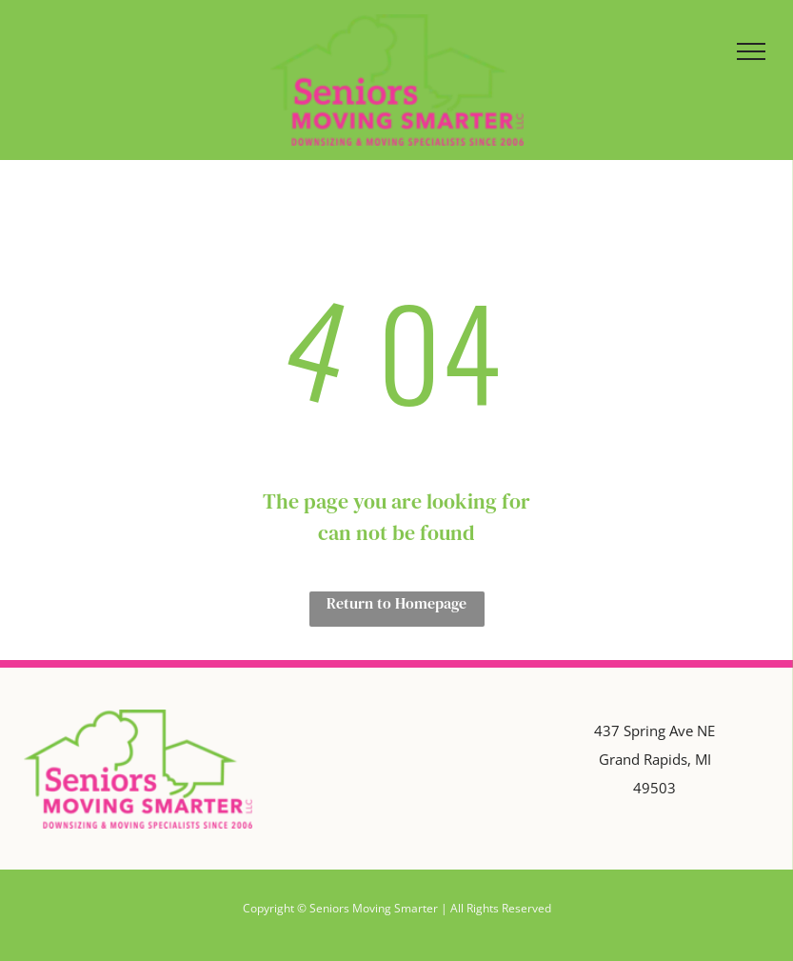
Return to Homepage (396, 602)
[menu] (751, 51)
